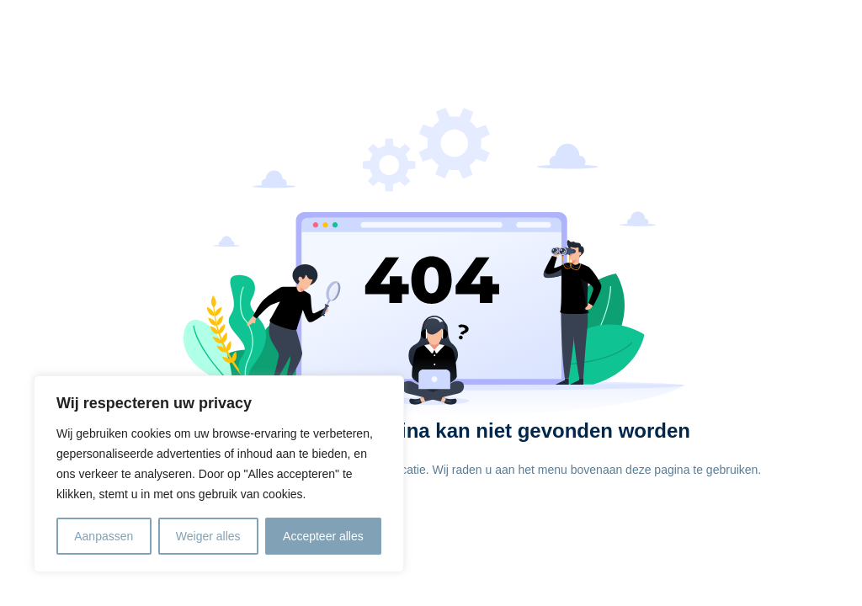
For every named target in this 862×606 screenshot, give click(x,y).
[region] (219, 473)
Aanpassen (103, 536)
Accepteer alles (323, 536)
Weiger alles (208, 536)
